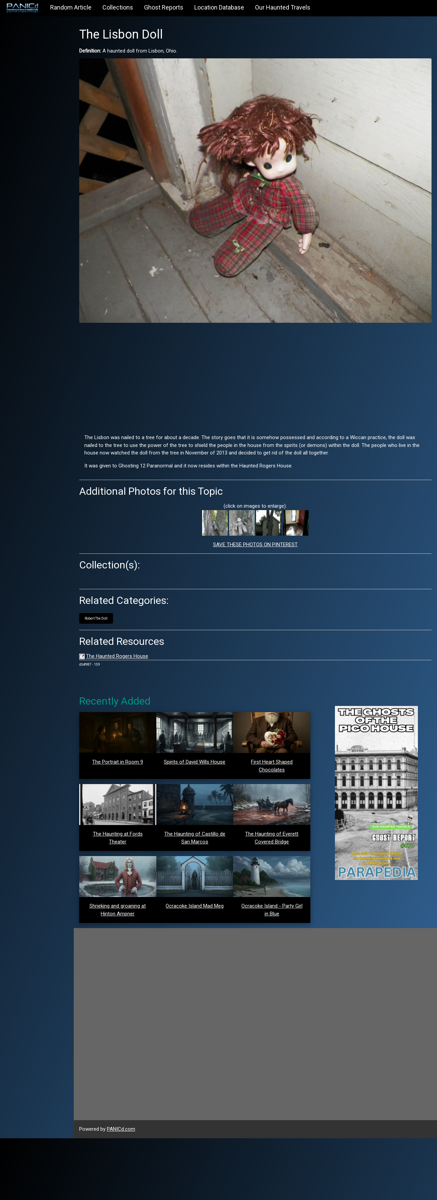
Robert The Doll (107, 609)
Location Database (219, 7)
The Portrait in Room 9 (128, 753)
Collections (117, 7)
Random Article (70, 7)
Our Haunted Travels (282, 7)
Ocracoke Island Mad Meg (202, 968)
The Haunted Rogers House (129, 647)
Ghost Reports (163, 7)
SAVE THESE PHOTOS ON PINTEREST (261, 536)
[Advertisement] (261, 367)
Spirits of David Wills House (202, 753)
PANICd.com (132, 1191)
